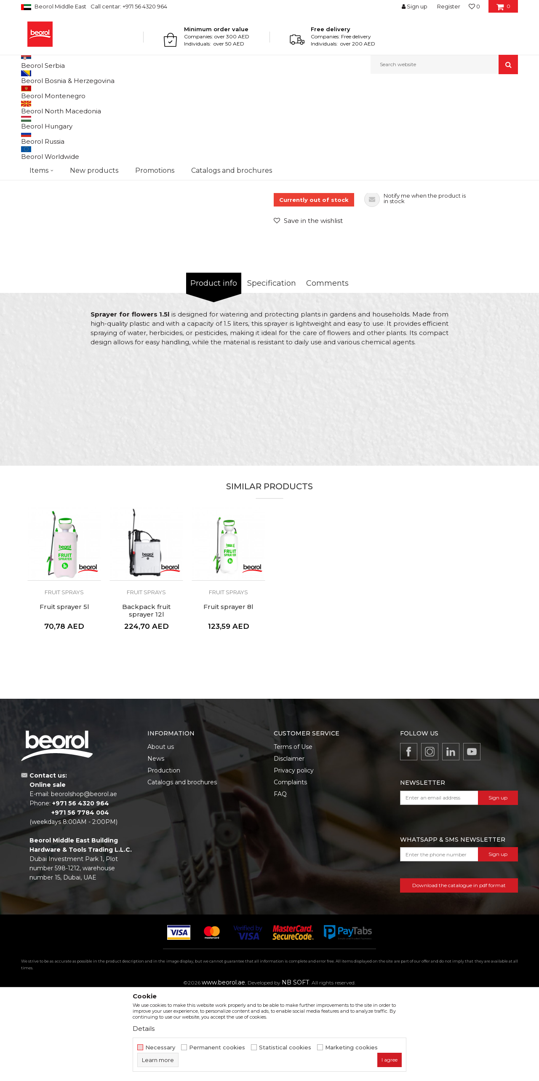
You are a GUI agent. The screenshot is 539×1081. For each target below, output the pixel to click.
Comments (327, 370)
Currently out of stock (314, 286)
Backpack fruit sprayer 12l (146, 697)
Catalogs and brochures (182, 869)
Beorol (29, 92)
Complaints (290, 869)
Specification (271, 370)
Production (163, 857)
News (155, 845)
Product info (213, 370)
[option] (52, 151)
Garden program (91, 92)
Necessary (160, 1047)
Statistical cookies (285, 1047)
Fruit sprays (179, 92)
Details (144, 1029)
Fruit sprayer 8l (228, 693)
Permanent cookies (217, 1047)
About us (160, 833)
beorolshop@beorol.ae (84, 881)
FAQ (280, 881)
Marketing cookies (351, 1047)
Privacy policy (294, 857)
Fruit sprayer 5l (64, 693)
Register (448, 6)
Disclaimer (289, 845)
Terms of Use (293, 833)
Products (53, 92)
